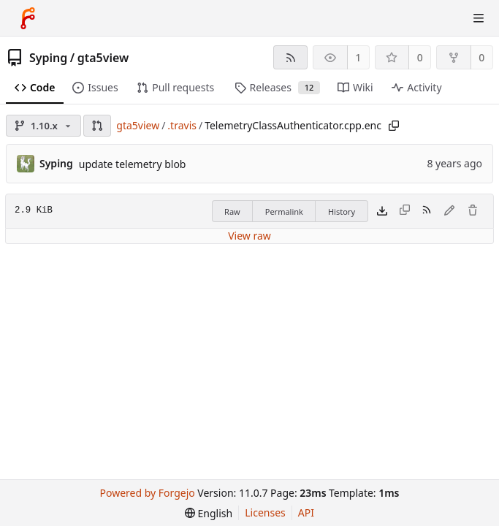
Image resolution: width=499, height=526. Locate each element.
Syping (48, 57)
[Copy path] (394, 125)
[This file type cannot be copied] (405, 211)
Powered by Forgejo (147, 493)
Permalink (284, 211)
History (341, 211)
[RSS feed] (290, 57)
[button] (97, 126)
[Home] (27, 18)
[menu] (208, 513)
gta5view (103, 57)
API (306, 512)
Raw (232, 211)
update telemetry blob (132, 164)
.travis (182, 125)
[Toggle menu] (478, 18)
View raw (249, 236)
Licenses (265, 512)
